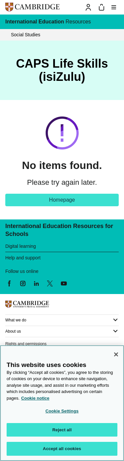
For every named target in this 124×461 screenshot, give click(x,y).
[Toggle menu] (114, 7)
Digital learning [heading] (20, 246)
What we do (15, 320)
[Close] (116, 354)
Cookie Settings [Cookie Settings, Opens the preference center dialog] (61, 411)
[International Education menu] (114, 22)
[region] (62, 403)
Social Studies (25, 34)
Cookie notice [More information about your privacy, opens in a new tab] (35, 398)
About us (13, 331)
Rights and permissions (26, 344)
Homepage (62, 200)
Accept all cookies (62, 448)
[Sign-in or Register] (88, 7)
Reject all (61, 429)
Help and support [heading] (23, 257)
